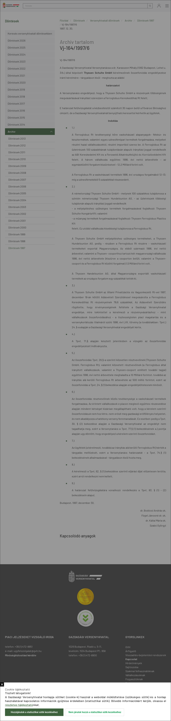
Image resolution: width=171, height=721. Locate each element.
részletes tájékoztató (19, 705)
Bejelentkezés (159, 6)
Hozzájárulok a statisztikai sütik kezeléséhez (34, 712)
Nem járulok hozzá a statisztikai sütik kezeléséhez (94, 712)
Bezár (2, 684)
